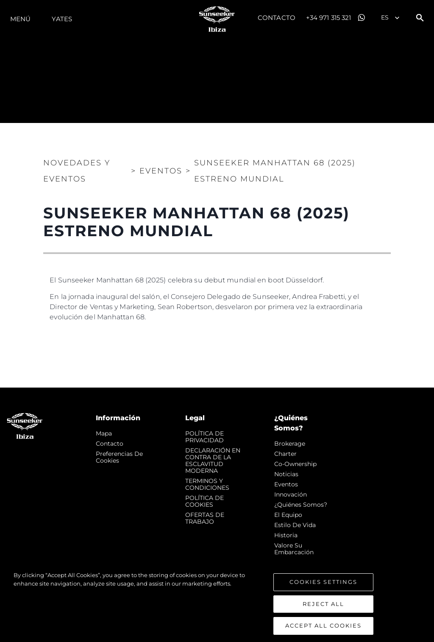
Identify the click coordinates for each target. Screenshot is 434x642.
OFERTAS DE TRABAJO (204, 518)
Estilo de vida (295, 525)
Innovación (290, 494)
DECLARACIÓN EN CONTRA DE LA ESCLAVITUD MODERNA (212, 461)
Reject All (323, 614)
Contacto (276, 18)
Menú (20, 19)
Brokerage (289, 443)
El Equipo (288, 515)
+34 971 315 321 (328, 18)
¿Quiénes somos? (300, 504)
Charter (285, 454)
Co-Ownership (295, 464)
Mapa (104, 433)
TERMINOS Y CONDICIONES (207, 484)
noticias (286, 474)
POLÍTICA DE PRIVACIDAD (204, 437)
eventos (286, 484)
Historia (286, 535)
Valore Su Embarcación (294, 549)
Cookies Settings (323, 593)
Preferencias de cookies (119, 457)
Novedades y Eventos (76, 171)
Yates (62, 19)
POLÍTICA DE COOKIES (204, 501)
